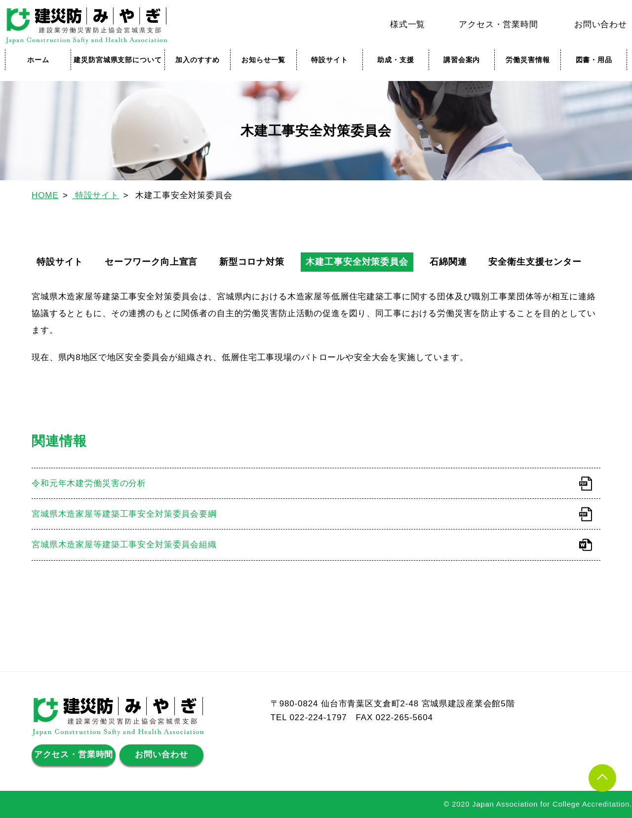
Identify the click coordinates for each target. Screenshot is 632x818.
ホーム (38, 60)
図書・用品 (594, 60)
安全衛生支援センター (535, 262)
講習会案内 (461, 60)
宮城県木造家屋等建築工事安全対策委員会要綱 (124, 514)
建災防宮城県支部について (117, 60)
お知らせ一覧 (263, 60)
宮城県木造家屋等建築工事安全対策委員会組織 (124, 544)
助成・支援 (395, 60)
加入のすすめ (197, 60)
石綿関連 (448, 262)
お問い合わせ (600, 24)
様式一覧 (407, 24)
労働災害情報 (528, 60)
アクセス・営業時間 (498, 24)
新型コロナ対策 (251, 262)
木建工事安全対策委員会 (357, 262)
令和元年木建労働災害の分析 (89, 483)
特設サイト (329, 60)
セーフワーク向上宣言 (151, 262)
